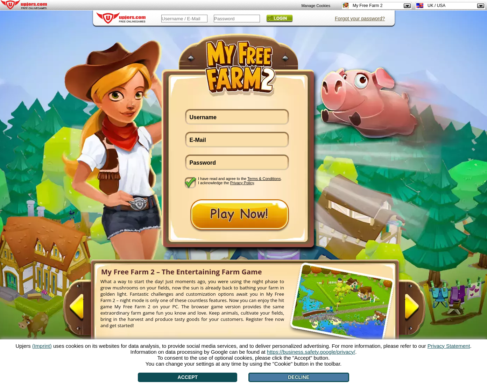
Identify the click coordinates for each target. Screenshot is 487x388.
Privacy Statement (449, 346)
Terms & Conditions (264, 179)
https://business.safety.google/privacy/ (311, 352)
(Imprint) (42, 346)
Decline (298, 377)
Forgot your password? (360, 18)
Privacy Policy (242, 183)
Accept (188, 377)
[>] (404, 310)
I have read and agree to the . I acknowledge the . (240, 181)
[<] (83, 310)
